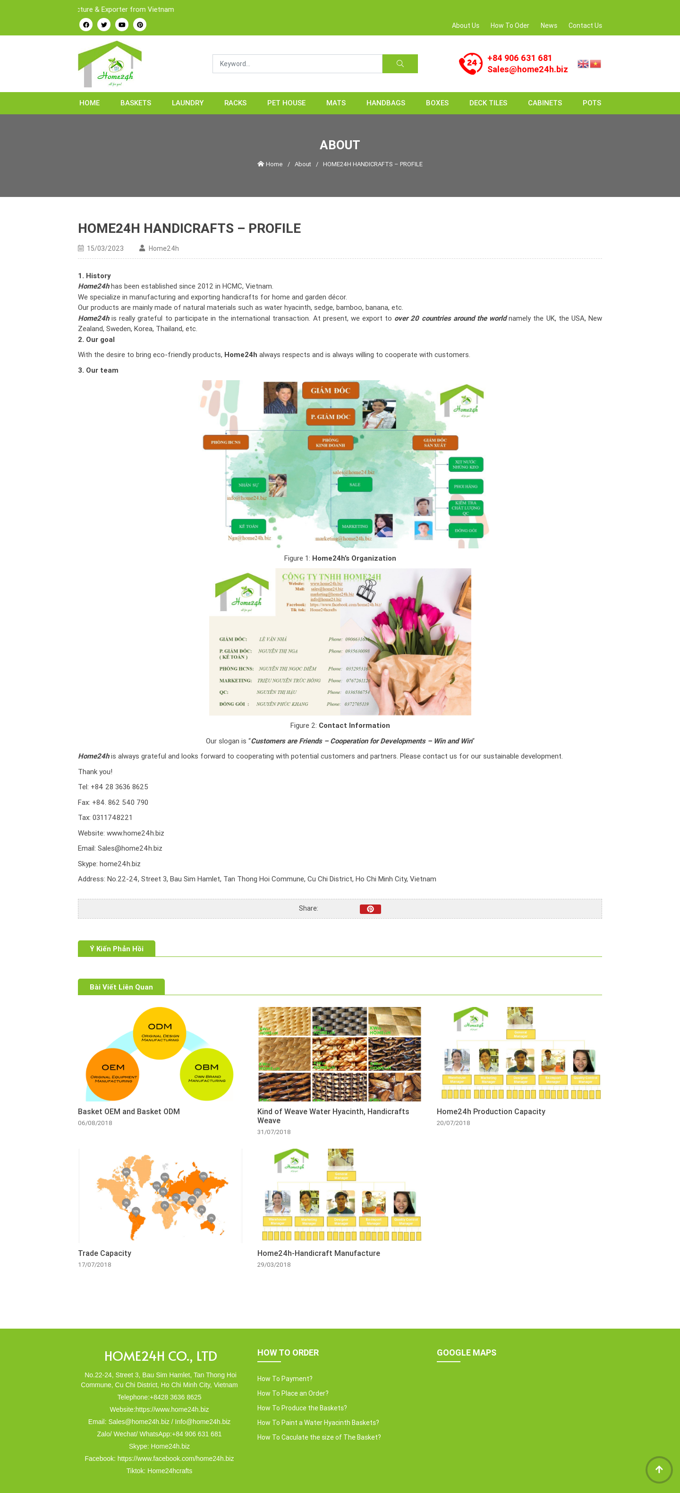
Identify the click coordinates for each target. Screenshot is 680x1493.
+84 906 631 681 (519, 57)
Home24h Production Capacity (491, 1111)
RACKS (235, 102)
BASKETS (135, 102)
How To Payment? (285, 1378)
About (303, 164)
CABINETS (545, 102)
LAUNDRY (188, 102)
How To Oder (510, 25)
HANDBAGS (385, 102)
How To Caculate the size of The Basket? (319, 1437)
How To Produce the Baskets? (302, 1408)
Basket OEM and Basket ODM (129, 1111)
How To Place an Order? (293, 1393)
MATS (336, 102)
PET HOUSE (286, 102)
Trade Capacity (104, 1253)
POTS (592, 102)
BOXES (437, 102)
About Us (465, 25)
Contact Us (585, 25)
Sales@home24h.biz (527, 69)
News (549, 25)
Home (89, 102)
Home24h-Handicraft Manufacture (318, 1253)
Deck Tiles (488, 102)
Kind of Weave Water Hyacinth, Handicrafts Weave (333, 1116)
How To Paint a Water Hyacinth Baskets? (318, 1422)
